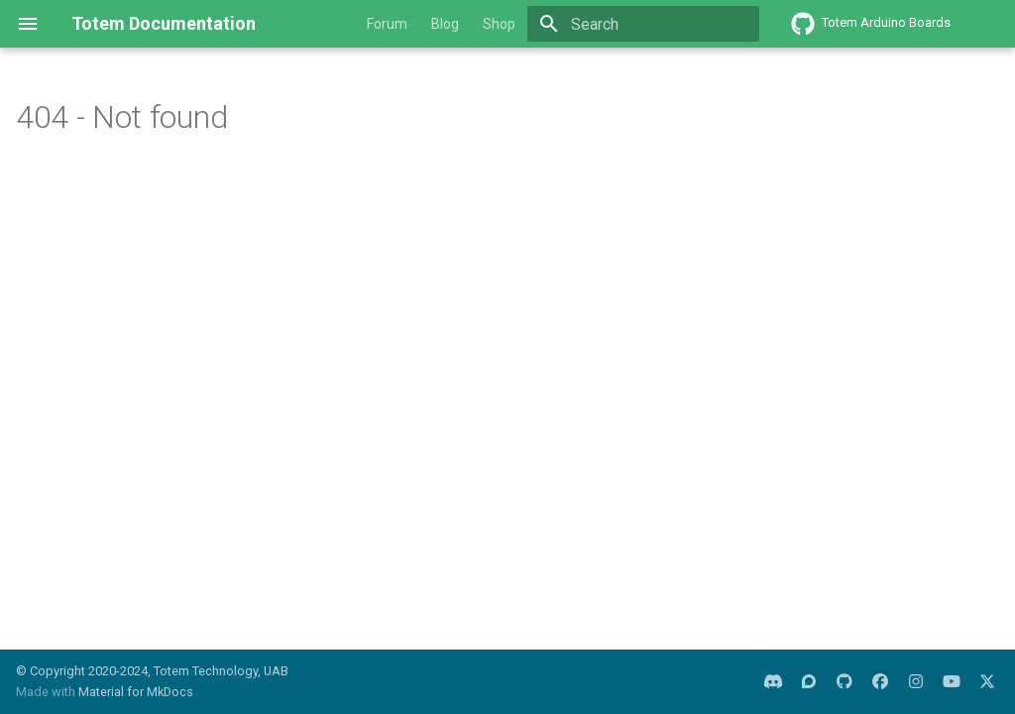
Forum (387, 24)
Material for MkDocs (135, 691)
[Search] (643, 24)
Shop (499, 24)
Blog (445, 24)
